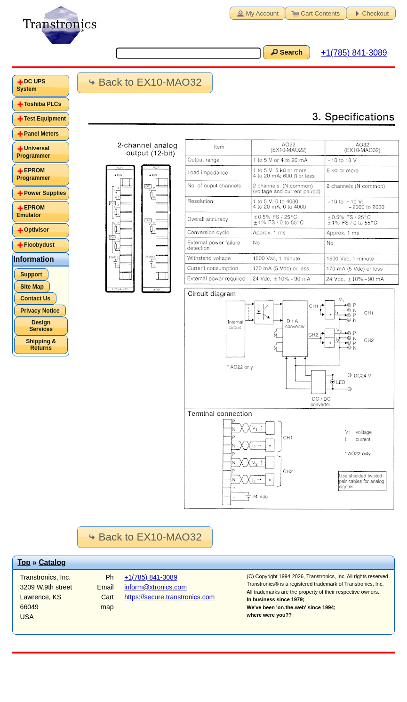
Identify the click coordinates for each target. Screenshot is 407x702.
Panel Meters (41, 133)
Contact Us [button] (35, 298)
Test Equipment (45, 118)
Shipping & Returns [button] (41, 344)
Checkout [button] (370, 13)
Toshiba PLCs (42, 104)
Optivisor (36, 229)
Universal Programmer (33, 152)
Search (286, 52)
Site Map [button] (32, 286)
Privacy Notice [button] (39, 310)
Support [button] (31, 274)
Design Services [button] (41, 325)
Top (24, 562)
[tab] (41, 85)
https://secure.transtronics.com (169, 597)
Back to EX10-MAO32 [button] (144, 82)
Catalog (52, 562)
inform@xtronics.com (155, 587)
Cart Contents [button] (315, 13)
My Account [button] (257, 13)
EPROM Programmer (33, 174)
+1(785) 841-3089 (354, 52)
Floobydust (39, 245)
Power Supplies (45, 193)
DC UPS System (30, 85)
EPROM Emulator (30, 211)
